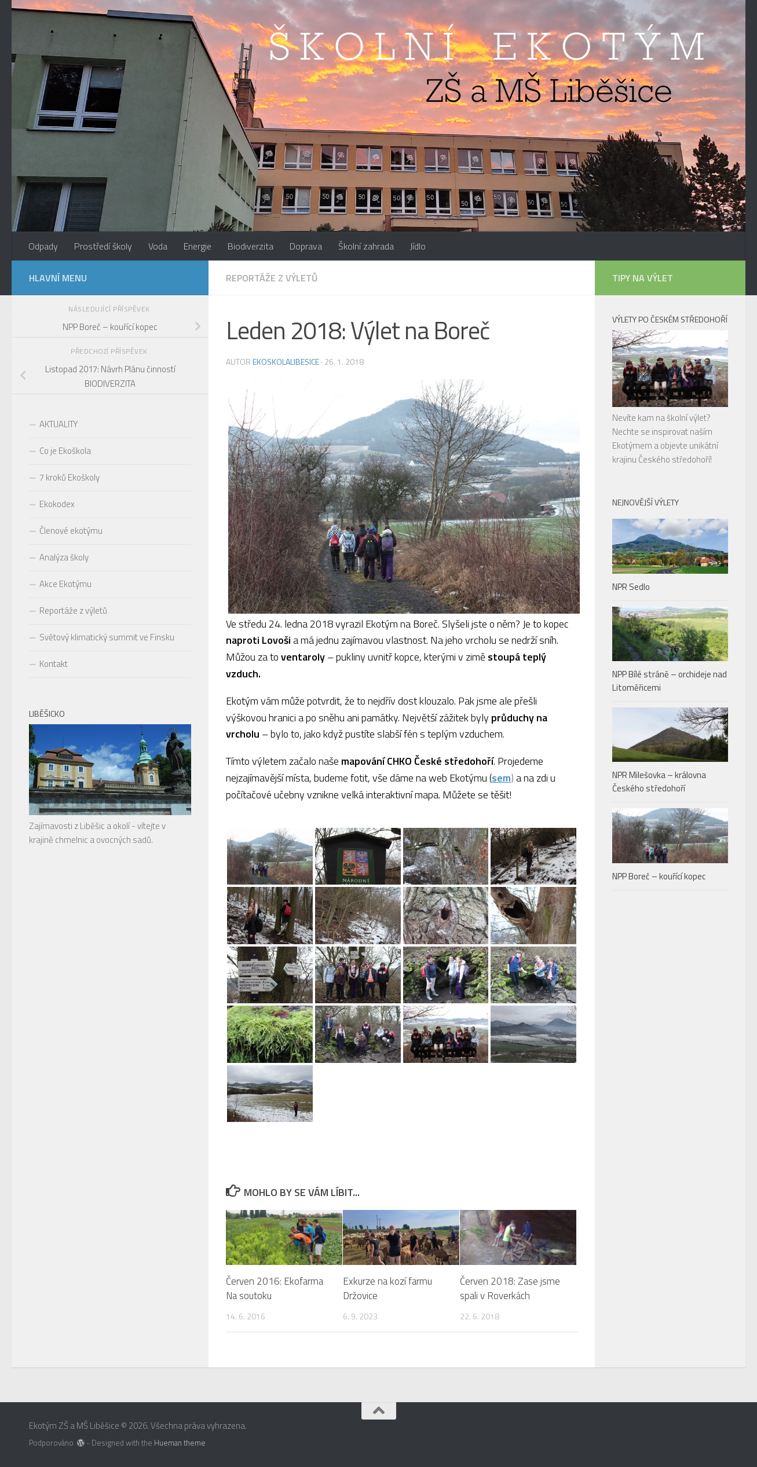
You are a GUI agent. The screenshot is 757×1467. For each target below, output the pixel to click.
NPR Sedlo (631, 586)
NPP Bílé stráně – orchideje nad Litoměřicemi (669, 681)
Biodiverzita (250, 246)
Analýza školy (64, 557)
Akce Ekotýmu (65, 584)
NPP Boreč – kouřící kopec (658, 876)
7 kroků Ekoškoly (69, 477)
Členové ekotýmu (71, 530)
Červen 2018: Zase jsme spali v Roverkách (510, 1289)
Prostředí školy (103, 246)
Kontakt (53, 663)
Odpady (43, 246)
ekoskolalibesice (286, 361)
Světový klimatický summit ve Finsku (106, 637)
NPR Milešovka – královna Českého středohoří (659, 781)
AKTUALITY (58, 424)
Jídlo (418, 246)
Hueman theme (180, 1442)
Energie (197, 246)
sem (501, 778)
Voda (157, 246)
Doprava (306, 246)
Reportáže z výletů (271, 278)
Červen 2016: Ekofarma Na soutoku (274, 1289)
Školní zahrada (366, 246)
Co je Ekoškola (65, 450)
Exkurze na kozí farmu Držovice (387, 1289)
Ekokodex (57, 504)
